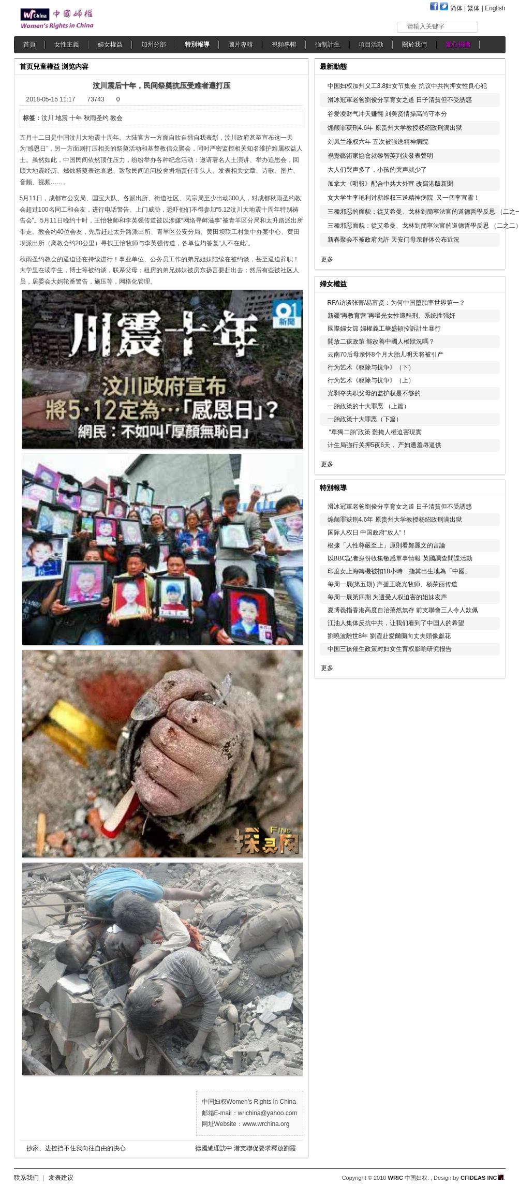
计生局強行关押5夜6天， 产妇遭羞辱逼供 (385, 445)
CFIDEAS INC (482, 1178)
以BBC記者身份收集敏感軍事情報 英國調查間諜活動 (400, 558)
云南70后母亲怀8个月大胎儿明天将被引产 (385, 354)
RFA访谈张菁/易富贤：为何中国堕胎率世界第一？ (397, 302)
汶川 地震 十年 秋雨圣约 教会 (82, 118)
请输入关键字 (425, 26)
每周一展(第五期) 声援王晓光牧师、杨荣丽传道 (392, 584)
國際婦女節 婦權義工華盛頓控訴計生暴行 (384, 328)
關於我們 (414, 44)
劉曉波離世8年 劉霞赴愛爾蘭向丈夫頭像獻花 (389, 636)
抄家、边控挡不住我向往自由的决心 (76, 1148)
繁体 (473, 8)
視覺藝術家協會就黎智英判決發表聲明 (380, 155)
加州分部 (153, 44)
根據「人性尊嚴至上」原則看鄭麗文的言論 (387, 545)
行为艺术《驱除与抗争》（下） (371, 367)
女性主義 (66, 44)
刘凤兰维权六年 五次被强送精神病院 (378, 141)
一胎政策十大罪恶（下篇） (365, 419)
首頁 (29, 44)
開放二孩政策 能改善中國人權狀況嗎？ (381, 341)
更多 (327, 259)
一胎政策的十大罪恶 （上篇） (369, 406)
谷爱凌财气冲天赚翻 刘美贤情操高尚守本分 (387, 113)
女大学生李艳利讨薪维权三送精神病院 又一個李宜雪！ (404, 197)
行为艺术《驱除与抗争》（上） (371, 380)
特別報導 (197, 44)
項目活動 (371, 44)
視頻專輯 (284, 44)
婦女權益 (110, 44)
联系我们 (26, 1177)
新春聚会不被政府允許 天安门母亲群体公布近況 (393, 239)
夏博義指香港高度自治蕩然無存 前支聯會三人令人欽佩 (403, 610)
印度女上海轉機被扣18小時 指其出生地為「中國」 (399, 571)
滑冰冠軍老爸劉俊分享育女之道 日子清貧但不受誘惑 (400, 99)
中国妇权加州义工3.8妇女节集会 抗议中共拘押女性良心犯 (407, 86)
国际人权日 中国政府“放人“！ (368, 532)
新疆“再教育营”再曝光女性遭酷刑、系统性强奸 (392, 315)
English (495, 8)
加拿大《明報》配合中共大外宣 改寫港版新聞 (390, 183)
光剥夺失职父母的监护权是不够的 (374, 393)
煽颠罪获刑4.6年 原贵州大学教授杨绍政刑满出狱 (395, 127)
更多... (490, 283)
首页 (26, 66)
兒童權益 (46, 66)
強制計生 (327, 44)
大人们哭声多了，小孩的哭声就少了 (377, 169)
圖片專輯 (240, 44)
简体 (456, 8)
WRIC (395, 1178)
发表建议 (61, 1177)
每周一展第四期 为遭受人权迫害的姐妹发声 (387, 597)
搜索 (492, 27)
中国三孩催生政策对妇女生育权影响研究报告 (390, 649)
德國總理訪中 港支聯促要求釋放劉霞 (245, 1148)
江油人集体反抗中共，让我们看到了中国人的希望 (396, 623)
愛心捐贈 (458, 44)
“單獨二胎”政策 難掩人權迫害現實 (375, 432)
